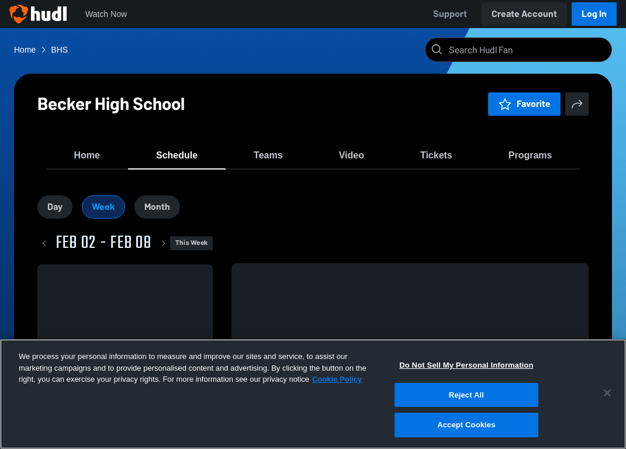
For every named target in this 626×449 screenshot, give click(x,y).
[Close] (607, 393)
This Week (191, 249)
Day (55, 212)
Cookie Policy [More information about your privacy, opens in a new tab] (337, 379)
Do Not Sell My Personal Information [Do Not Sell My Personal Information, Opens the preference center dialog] (466, 365)
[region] (313, 394)
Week (103, 212)
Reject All (466, 395)
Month (157, 212)
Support (450, 14)
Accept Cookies (466, 424)
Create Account (524, 14)
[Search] (528, 50)
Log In (594, 14)
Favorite (524, 104)
